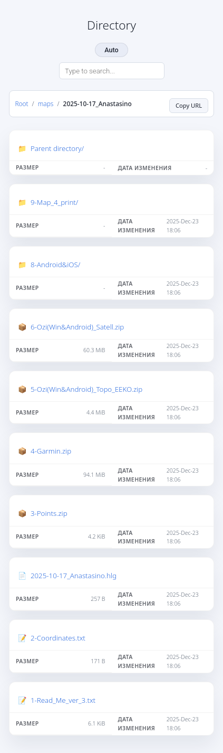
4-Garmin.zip (51, 451)
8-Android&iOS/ (55, 264)
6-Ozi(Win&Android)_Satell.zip (77, 327)
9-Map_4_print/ (55, 202)
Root (21, 103)
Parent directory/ (57, 148)
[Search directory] (111, 70)
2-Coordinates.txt (58, 638)
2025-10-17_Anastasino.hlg (74, 575)
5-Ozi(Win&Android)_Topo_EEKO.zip (86, 389)
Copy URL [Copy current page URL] (189, 105)
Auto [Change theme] (111, 50)
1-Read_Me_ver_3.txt (63, 700)
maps (46, 103)
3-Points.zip (49, 513)
